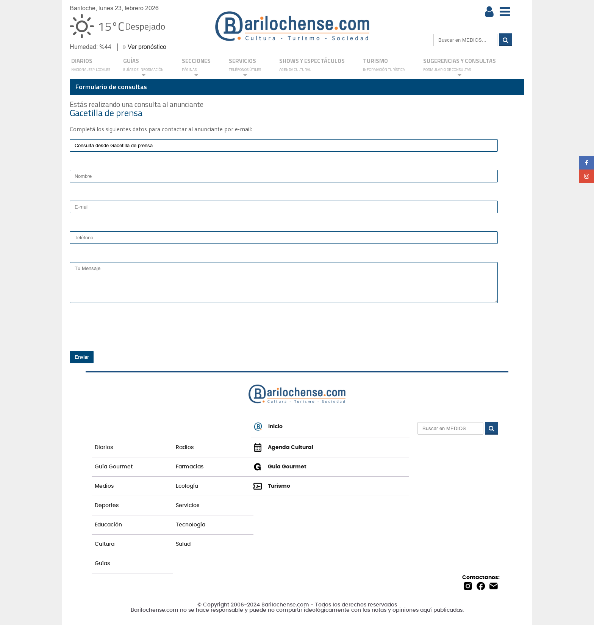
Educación (108, 525)
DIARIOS (90, 65)
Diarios (104, 447)
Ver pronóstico (147, 47)
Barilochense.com (285, 605)
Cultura (104, 544)
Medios (104, 486)
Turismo (384, 65)
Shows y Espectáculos (312, 65)
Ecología (187, 486)
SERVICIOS (245, 67)
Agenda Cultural (283, 447)
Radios (185, 447)
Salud (183, 544)
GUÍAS (143, 67)
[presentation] (118, 333)
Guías (102, 563)
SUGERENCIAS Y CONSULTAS (459, 67)
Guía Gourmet (114, 467)
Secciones (196, 67)
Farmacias (189, 467)
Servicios (187, 505)
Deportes (107, 505)
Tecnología (190, 525)
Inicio (268, 426)
